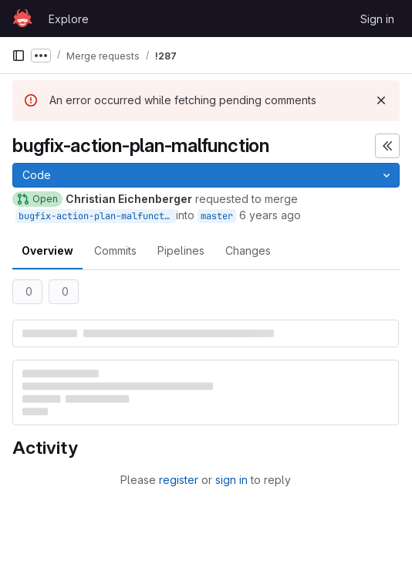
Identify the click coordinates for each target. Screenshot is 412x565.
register (178, 479)
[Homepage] (22, 18)
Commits (115, 250)
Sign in (377, 18)
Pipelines (180, 250)
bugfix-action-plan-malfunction (97, 216)
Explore (69, 18)
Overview (47, 250)
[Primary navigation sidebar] (18, 55)
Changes (248, 250)
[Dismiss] (381, 100)
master (217, 216)
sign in (231, 479)
